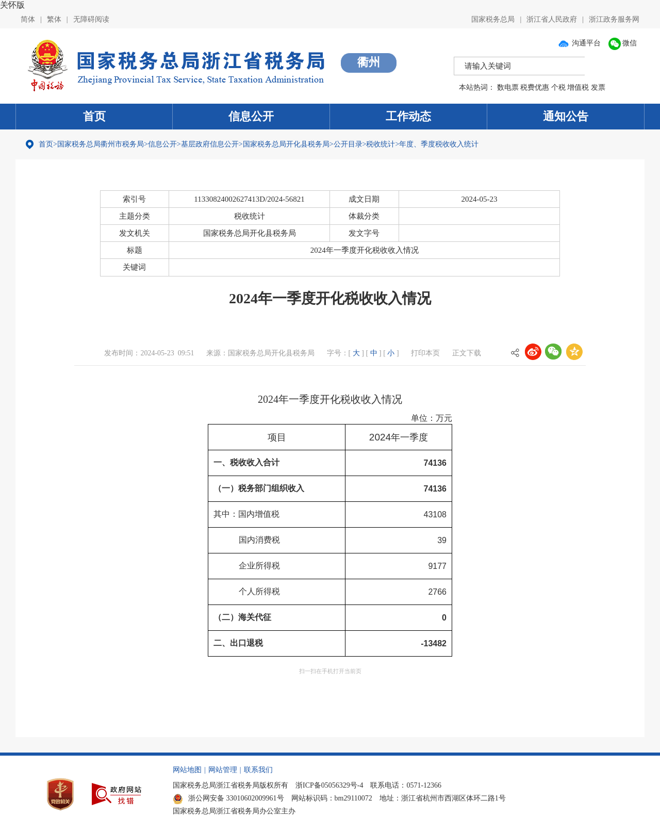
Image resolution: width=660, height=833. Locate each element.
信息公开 (251, 116)
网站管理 (222, 770)
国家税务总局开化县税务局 (286, 144)
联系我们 (258, 770)
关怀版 (12, 5)
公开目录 (348, 144)
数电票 (508, 87)
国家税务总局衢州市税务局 (100, 144)
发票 (598, 87)
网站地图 (187, 770)
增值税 (578, 87)
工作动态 (408, 116)
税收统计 (380, 144)
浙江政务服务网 (614, 19)
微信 (622, 43)
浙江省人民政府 (551, 19)
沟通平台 (579, 43)
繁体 (54, 19)
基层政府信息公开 (210, 144)
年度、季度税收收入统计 (438, 144)
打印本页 (425, 353)
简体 (28, 19)
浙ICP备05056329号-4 (329, 785)
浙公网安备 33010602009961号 (228, 798)
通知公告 (565, 116)
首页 (94, 116)
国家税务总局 (493, 19)
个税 (558, 87)
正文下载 (466, 353)
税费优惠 (534, 87)
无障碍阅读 (91, 19)
